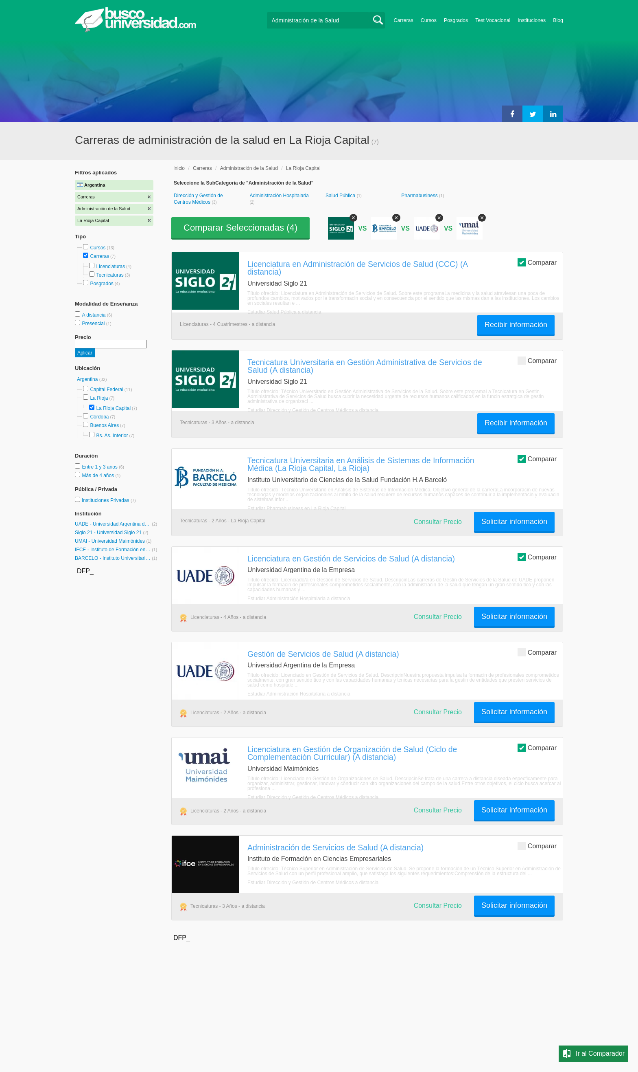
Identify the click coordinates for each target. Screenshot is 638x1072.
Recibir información (516, 325)
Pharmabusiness (420, 195)
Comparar (537, 262)
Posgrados (456, 20)
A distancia (94, 315)
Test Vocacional (492, 20)
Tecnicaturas (109, 275)
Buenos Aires (104, 425)
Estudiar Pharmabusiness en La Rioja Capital (296, 508)
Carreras (403, 20)
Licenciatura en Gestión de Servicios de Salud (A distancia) (351, 558)
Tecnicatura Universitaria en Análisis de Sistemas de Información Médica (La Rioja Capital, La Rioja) (360, 464)
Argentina (88, 379)
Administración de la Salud (249, 168)
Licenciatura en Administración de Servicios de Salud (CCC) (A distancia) (357, 268)
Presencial (94, 323)
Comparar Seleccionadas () (240, 227)
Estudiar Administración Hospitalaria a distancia (298, 598)
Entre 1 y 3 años (100, 467)
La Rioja (99, 398)
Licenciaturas (110, 266)
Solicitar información (514, 521)
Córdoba (99, 417)
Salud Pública (341, 195)
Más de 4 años (98, 475)
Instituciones (532, 20)
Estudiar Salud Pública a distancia (284, 312)
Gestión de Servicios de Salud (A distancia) (323, 653)
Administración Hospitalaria (278, 195)
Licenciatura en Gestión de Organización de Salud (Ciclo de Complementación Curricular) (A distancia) (352, 753)
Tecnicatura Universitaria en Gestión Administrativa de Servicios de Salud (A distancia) (364, 366)
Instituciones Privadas (109, 500)
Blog (558, 20)
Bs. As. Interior (112, 435)
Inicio (179, 168)
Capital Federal (106, 389)
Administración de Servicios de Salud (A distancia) (335, 847)
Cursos (429, 20)
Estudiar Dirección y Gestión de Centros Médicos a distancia (312, 410)
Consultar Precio (438, 521)
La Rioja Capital (113, 408)
